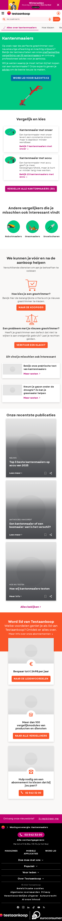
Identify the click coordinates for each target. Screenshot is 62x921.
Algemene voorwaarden (25, 892)
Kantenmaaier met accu (35, 158)
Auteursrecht (48, 895)
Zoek (56, 19)
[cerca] (23, 19)
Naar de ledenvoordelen (31, 678)
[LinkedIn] (28, 907)
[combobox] (31, 19)
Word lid (50, 851)
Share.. (51, 473)
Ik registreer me (49, 818)
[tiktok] (33, 907)
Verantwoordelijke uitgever (21, 895)
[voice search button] (49, 19)
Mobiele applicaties (31, 852)
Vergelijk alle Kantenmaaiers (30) (31, 188)
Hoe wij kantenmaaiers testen (29, 589)
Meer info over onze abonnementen (31, 634)
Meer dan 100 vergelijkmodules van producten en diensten (31, 725)
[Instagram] (23, 907)
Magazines (11, 851)
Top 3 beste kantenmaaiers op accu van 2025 (29, 463)
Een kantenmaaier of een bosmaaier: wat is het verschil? (30, 525)
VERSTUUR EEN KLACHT (31, 345)
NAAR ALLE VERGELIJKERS (31, 735)
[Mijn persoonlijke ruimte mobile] (59, 13)
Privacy (45, 892)
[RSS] (44, 907)
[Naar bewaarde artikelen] (45, 473)
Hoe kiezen (48, 27)
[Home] (3, 827)
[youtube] (39, 907)
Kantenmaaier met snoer (36, 130)
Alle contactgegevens (30, 840)
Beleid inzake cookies (30, 888)
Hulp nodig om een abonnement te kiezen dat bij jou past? (31, 782)
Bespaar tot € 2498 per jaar (31, 671)
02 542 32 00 (31, 792)
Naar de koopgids (31, 307)
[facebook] (18, 907)
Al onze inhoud (31, 899)
